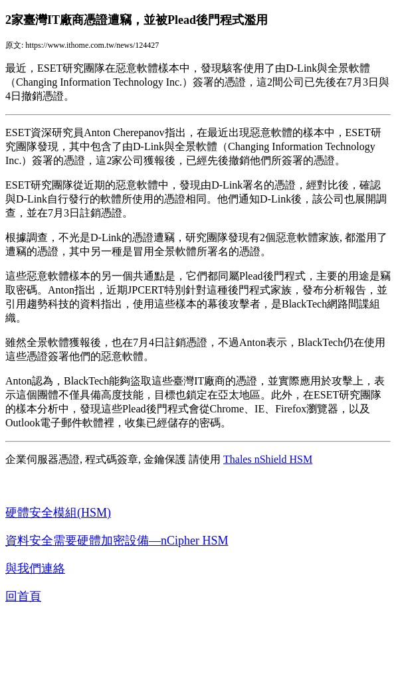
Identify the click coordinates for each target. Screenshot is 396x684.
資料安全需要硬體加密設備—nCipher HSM (117, 540)
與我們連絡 (35, 568)
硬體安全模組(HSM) (58, 512)
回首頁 (23, 596)
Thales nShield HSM (267, 459)
